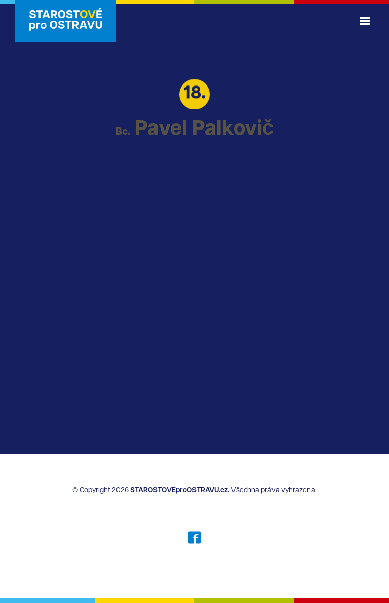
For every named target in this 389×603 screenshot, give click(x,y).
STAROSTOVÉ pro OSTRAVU (65, 21)
